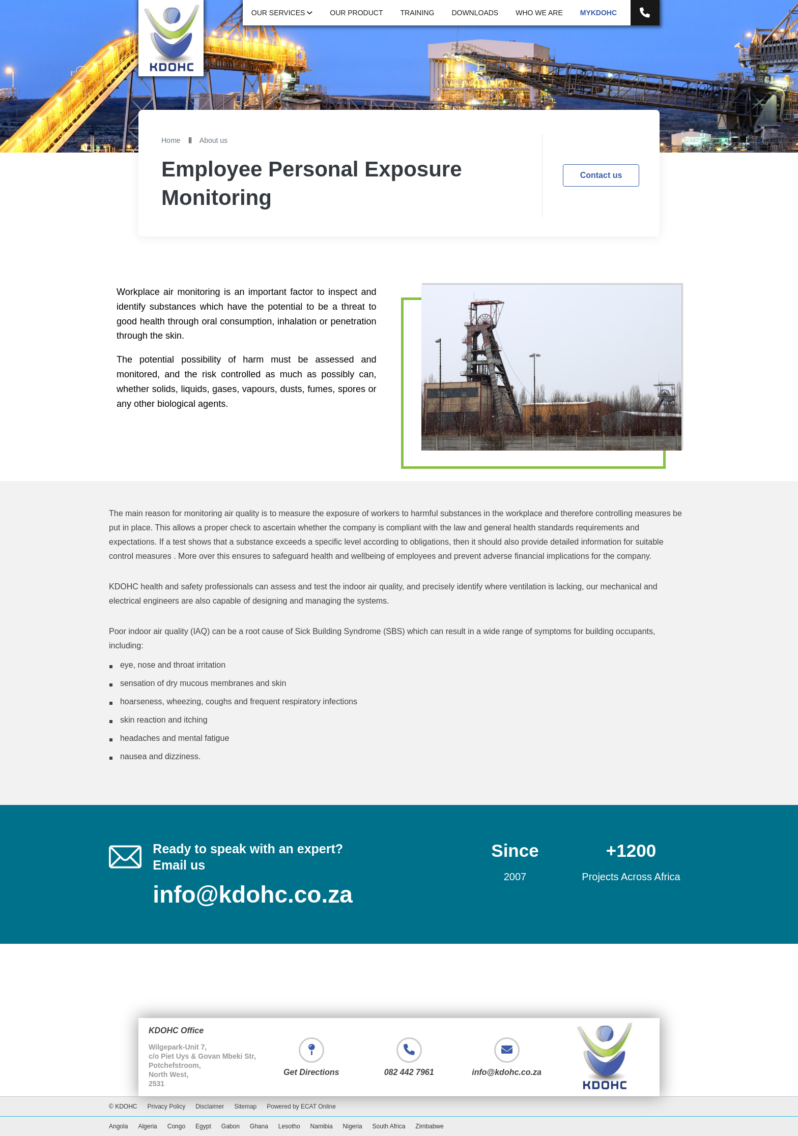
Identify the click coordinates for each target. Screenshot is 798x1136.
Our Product (356, 13)
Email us (179, 865)
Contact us (601, 175)
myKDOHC (598, 13)
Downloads (474, 13)
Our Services (281, 13)
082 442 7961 (409, 1072)
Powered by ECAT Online (301, 1106)
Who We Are (539, 13)
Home (170, 140)
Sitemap (245, 1106)
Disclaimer (209, 1106)
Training (417, 13)
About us (213, 140)
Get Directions (311, 1072)
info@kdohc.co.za (252, 894)
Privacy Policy (167, 1106)
